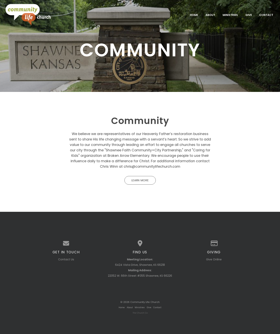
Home (194, 15)
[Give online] (214, 243)
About (210, 15)
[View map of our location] (140, 243)
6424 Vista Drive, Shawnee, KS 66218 (140, 265)
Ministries (230, 15)
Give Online (214, 259)
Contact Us (66, 259)
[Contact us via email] (66, 243)
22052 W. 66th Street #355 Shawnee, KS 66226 (140, 276)
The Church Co (140, 312)
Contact (266, 15)
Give (248, 15)
